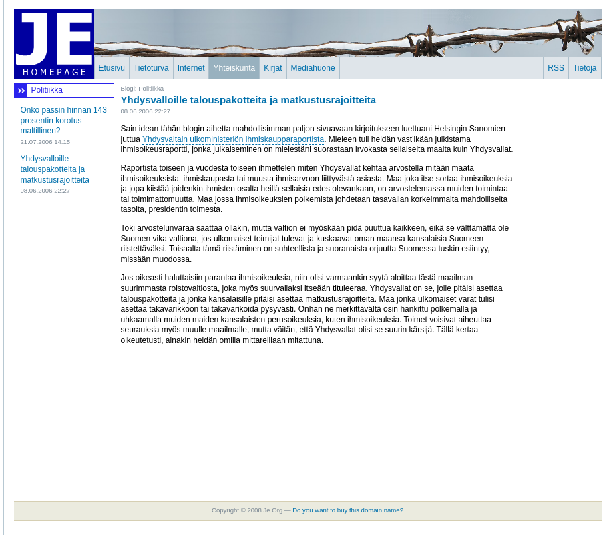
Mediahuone (313, 68)
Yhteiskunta (234, 68)
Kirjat (273, 68)
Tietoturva (151, 68)
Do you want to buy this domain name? (347, 510)
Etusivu (112, 68)
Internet (191, 68)
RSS (556, 68)
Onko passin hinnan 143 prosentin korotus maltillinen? (64, 120)
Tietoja (585, 68)
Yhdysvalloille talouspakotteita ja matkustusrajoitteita (55, 169)
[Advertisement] (562, 283)
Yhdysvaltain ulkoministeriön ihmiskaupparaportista (233, 139)
